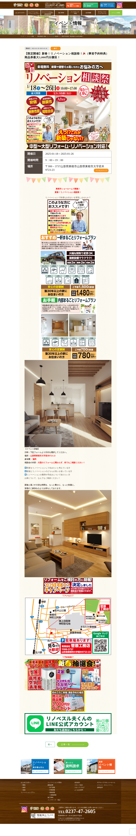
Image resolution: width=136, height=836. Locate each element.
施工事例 (61, 12)
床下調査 (52, 787)
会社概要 (88, 12)
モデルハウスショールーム (102, 12)
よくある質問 (79, 790)
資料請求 (100, 787)
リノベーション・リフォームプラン (34, 12)
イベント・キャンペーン (105, 785)
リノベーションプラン (28, 792)
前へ (50, 744)
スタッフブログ (79, 787)
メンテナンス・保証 (75, 12)
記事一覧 (65, 744)
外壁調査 (52, 790)
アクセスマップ (101, 170)
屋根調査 (52, 792)
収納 (24, 790)
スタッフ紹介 (79, 785)
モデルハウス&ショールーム (106, 782)
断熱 (24, 785)
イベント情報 (115, 12)
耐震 (24, 787)
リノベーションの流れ (55, 782)
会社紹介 (77, 782)
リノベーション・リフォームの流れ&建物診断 (47, 13)
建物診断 (50, 785)
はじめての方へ (20, 12)
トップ (22, 36)
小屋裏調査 (52, 795)
